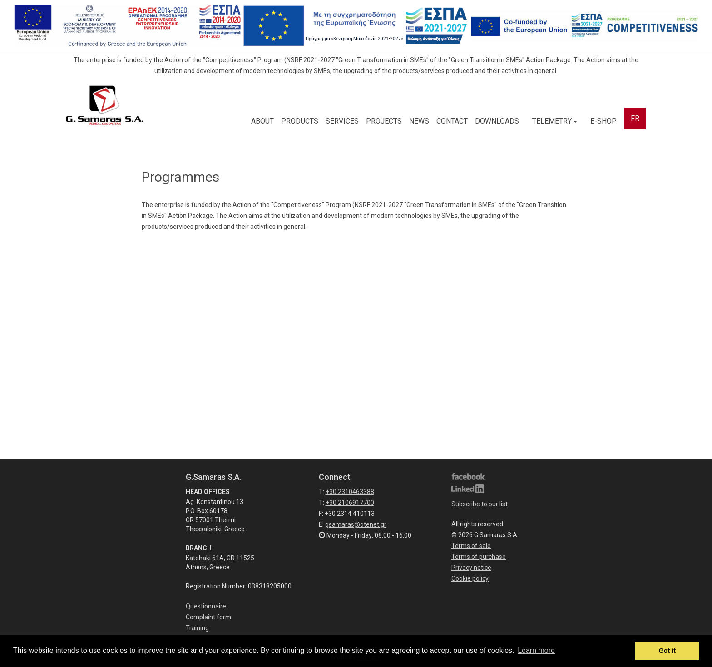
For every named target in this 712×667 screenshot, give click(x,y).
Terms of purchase (478, 556)
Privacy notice (471, 567)
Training (197, 628)
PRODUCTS (299, 121)
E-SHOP (603, 121)
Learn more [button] (536, 650)
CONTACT (452, 121)
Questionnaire (206, 606)
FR (635, 118)
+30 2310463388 (350, 491)
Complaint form (208, 617)
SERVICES (342, 121)
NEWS (419, 121)
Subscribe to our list (479, 504)
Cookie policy (470, 578)
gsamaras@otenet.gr (355, 524)
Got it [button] (667, 650)
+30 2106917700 (350, 502)
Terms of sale (471, 545)
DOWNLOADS (497, 121)
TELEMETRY (554, 121)
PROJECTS (384, 121)
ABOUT (262, 121)
